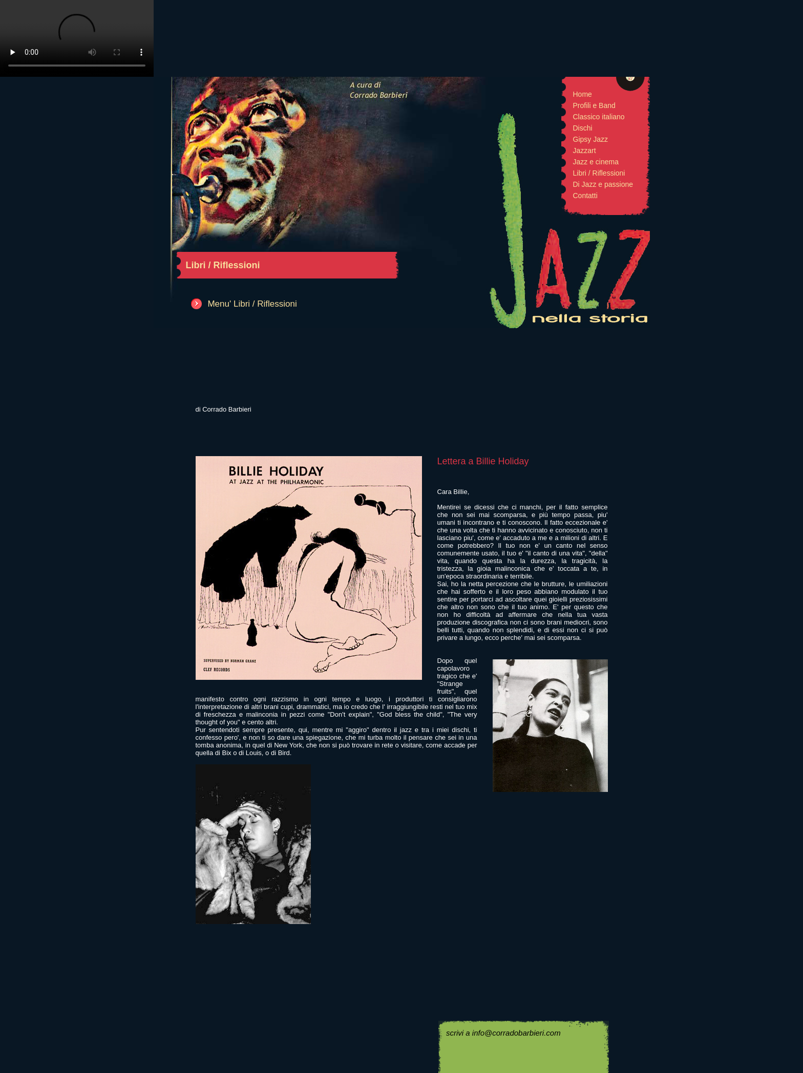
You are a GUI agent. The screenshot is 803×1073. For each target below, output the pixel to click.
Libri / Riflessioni (599, 173)
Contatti (585, 195)
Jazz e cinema (596, 162)
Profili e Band (594, 105)
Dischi (583, 128)
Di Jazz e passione (603, 184)
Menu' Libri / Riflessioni (252, 304)
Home (582, 94)
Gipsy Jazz (590, 139)
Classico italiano (599, 117)
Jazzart (584, 150)
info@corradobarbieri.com (516, 1032)
